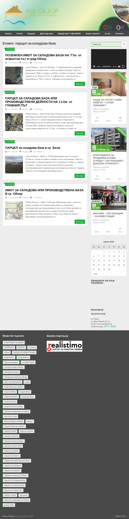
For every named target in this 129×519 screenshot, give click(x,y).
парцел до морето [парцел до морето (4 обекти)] (11, 456)
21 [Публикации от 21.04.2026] (99, 265)
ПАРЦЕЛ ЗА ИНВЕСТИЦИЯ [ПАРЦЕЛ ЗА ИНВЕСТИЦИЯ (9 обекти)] (24, 352)
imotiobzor (14, 63)
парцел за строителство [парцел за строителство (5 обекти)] (14, 485)
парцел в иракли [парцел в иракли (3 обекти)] (11, 436)
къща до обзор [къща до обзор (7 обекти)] (28, 397)
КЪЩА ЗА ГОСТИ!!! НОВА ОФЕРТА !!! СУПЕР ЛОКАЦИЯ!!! (107, 102)
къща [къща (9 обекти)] (27, 382)
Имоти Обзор (8, 516)
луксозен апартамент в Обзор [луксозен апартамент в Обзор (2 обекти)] (16, 411)
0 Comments (37, 63)
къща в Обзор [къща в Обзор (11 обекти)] (10, 392)
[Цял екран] (123, 66)
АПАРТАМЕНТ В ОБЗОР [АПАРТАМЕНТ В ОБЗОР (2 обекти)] (13, 343)
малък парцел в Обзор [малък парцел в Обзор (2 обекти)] (13, 421)
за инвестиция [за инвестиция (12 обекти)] (28, 362)
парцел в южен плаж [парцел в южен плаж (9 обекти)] (13, 446)
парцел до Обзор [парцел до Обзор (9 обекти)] (11, 451)
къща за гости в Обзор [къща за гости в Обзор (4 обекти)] (13, 407)
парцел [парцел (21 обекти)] (30, 421)
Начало (8, 33)
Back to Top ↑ (121, 516)
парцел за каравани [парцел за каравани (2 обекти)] (12, 466)
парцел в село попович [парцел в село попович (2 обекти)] (13, 441)
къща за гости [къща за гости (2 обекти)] (10, 402)
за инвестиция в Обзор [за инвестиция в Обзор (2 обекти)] (13, 367)
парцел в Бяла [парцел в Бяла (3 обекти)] (10, 431)
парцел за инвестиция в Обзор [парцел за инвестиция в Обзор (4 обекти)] (17, 461)
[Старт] (94, 66)
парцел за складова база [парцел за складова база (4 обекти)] (14, 480)
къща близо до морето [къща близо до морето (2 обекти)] (13, 387)
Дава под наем (46, 33)
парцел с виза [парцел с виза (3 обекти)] (10, 495)
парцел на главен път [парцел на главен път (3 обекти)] (13, 490)
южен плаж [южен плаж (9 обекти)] (9, 505)
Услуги (19, 33)
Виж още (79, 83)
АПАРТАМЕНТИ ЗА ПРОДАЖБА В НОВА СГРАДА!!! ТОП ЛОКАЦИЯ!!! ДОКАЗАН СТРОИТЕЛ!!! (108, 159)
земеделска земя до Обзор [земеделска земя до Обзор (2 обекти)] (15, 377)
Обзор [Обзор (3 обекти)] (6, 352)
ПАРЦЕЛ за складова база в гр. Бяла (32, 147)
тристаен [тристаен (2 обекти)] (23, 495)
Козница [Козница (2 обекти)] (32, 347)
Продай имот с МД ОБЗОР (69, 33)
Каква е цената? (93, 33)
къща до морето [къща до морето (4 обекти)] (11, 397)
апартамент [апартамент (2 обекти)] (9, 357)
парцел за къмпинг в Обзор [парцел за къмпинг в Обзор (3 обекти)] (15, 475)
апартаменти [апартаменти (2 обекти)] (23, 357)
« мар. (95, 274)
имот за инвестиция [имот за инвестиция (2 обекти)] (12, 382)
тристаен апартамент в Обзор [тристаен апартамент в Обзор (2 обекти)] (16, 500)
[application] (108, 59)
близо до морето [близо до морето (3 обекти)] (11, 362)
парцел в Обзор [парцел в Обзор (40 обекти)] (26, 431)
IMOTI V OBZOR (110, 327)
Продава (31, 33)
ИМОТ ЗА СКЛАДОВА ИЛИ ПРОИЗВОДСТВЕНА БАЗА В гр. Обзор (44, 192)
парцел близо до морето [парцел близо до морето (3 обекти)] (14, 426)
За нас (107, 33)
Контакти (119, 33)
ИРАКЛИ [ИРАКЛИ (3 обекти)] (21, 347)
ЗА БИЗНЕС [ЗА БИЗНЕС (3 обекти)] (9, 347)
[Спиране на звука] (119, 66)
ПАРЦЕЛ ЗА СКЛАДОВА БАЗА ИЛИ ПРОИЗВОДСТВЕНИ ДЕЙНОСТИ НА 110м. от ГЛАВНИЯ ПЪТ (38, 102)
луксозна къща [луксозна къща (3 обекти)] (10, 416)
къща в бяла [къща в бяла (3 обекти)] (25, 392)
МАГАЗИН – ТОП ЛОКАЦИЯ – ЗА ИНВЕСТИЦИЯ (108, 215)
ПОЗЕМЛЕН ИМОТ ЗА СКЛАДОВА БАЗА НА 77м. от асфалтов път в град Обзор (43, 57)
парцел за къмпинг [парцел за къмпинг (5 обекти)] (12, 471)
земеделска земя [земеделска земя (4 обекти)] (11, 372)
